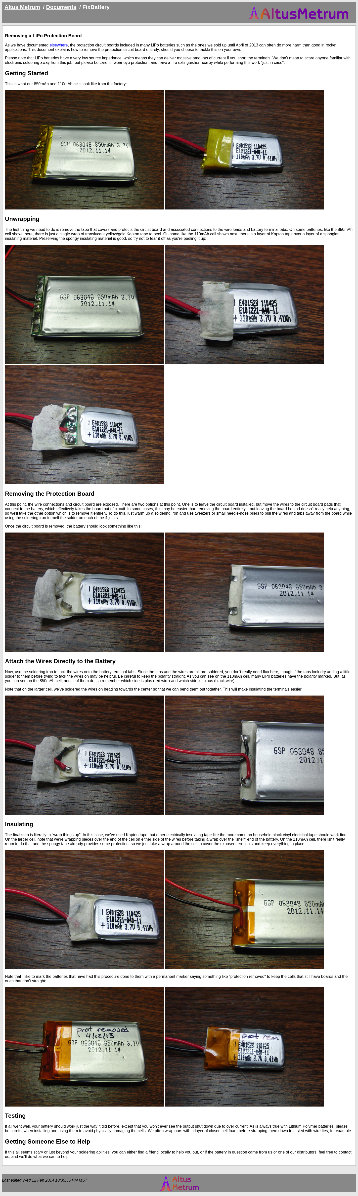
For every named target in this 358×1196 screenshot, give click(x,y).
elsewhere (59, 45)
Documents (61, 7)
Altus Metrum (22, 7)
